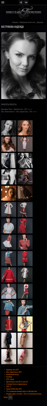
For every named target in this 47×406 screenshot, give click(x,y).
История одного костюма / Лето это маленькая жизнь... (24, 394)
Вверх (8, 397)
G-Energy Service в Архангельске (16, 384)
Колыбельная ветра (12, 375)
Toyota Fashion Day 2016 (14, 389)
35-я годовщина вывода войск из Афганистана (21, 391)
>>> (30, 109)
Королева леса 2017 (12, 370)
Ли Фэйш (9, 377)
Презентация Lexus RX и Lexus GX (17, 382)
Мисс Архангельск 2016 (13, 372)
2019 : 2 (8, 387)
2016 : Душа (10, 379)
